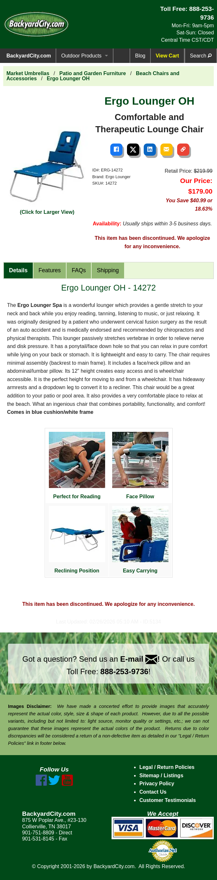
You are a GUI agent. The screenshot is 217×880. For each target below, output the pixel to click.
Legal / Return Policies (166, 767)
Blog (140, 55)
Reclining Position (77, 539)
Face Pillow (140, 465)
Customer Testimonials (167, 800)
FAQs (79, 270)
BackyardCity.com (28, 55)
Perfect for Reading (77, 465)
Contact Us (152, 792)
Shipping (108, 270)
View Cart (167, 55)
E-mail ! (140, 659)
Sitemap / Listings (161, 775)
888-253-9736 (124, 671)
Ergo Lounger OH (68, 78)
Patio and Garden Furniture (92, 73)
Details (18, 270)
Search (201, 55)
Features (50, 270)
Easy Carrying (140, 539)
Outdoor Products (81, 55)
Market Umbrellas (27, 73)
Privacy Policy (156, 783)
